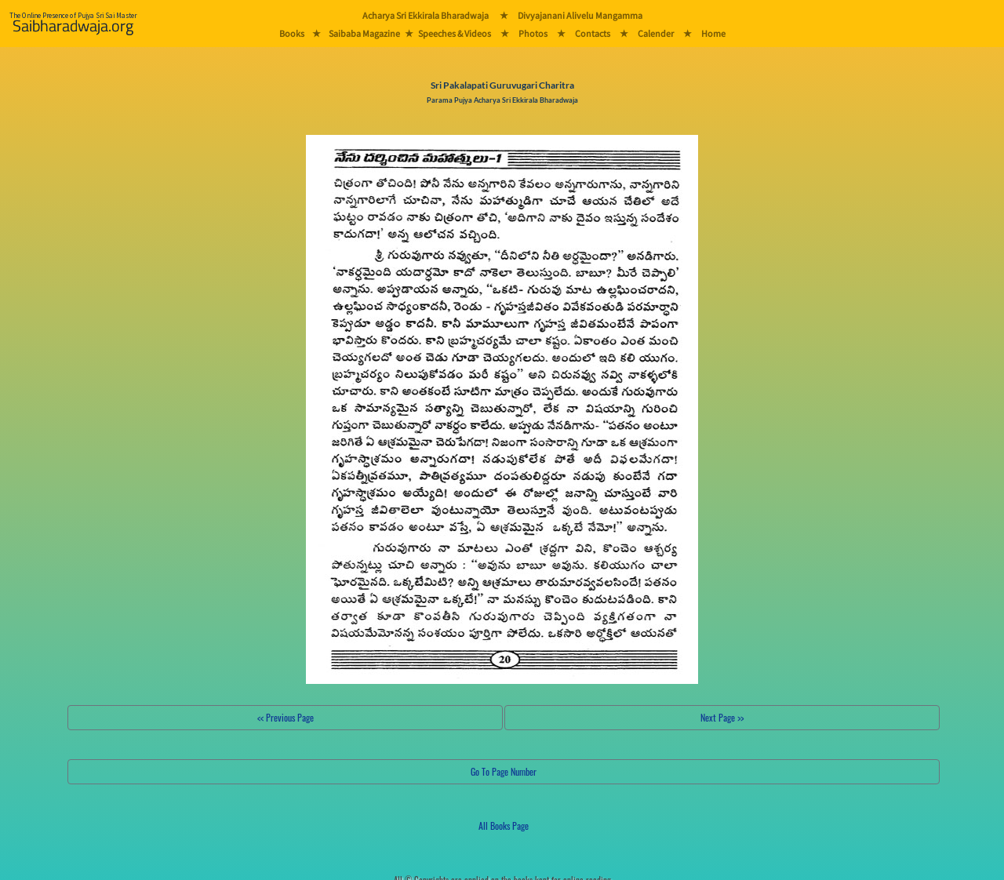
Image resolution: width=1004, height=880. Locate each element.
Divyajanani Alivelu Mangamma (580, 15)
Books (291, 33)
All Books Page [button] (503, 825)
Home (713, 33)
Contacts (592, 33)
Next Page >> (722, 717)
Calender (656, 33)
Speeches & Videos (454, 33)
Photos (532, 33)
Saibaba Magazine (364, 33)
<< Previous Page (285, 717)
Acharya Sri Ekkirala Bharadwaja (425, 15)
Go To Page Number (504, 771)
